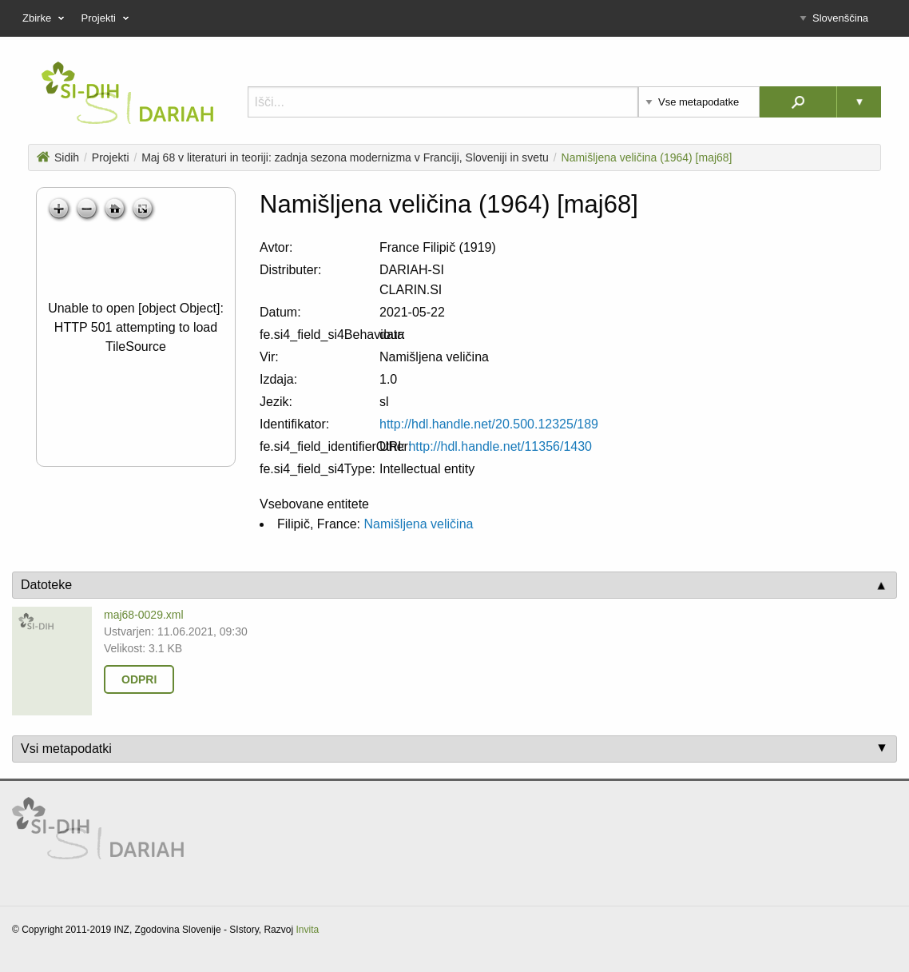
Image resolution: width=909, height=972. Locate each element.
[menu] (454, 18)
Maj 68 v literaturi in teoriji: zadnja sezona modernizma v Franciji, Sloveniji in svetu (345, 157)
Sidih (58, 157)
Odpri (139, 679)
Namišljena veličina (418, 524)
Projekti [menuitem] (107, 18)
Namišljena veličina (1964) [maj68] (647, 157)
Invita (307, 929)
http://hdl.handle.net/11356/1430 (500, 446)
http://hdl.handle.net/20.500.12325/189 (488, 424)
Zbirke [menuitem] (45, 18)
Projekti (110, 157)
